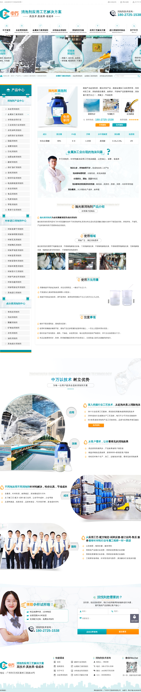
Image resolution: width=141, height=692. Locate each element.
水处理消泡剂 (77, 76)
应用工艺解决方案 (81, 675)
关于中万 (138, 2)
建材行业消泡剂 (80, 662)
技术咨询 (96, 425)
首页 (12, 76)
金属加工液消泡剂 (29, 76)
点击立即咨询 (91, 632)
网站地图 (126, 2)
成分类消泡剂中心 (15, 303)
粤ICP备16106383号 (134, 690)
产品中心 (19, 76)
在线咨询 (113, 2)
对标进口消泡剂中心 (15, 220)
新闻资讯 (60, 666)
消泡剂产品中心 (15, 101)
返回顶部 (134, 621)
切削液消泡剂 (41, 76)
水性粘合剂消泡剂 (106, 76)
